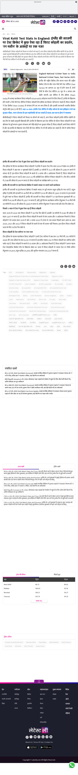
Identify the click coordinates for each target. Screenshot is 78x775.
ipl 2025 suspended (45, 284)
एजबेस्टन (39, 319)
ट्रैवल (41, 699)
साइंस (54, 699)
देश (3, 690)
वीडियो (68, 713)
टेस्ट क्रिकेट (23, 323)
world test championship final (58, 311)
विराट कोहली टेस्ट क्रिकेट (15, 330)
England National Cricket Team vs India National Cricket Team (28, 276)
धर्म (41, 717)
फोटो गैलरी (69, 709)
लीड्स (51, 326)
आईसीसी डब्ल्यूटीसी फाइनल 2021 (41, 315)
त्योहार (42, 713)
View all (39, 600)
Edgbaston (42, 272)
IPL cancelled (59, 284)
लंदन (45, 326)
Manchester (20, 299)
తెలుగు (71, 16)
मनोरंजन (17, 690)
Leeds (62, 296)
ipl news (69, 284)
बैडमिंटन (29, 708)
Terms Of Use (38, 742)
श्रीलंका (59, 330)
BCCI (10, 272)
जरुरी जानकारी (6, 699)
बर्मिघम (70, 323)
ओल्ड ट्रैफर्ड (48, 319)
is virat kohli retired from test (51, 292)
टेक (67, 694)
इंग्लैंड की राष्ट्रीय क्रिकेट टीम (16, 319)
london (69, 296)
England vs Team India (41, 280)
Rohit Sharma (66, 642)
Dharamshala (31, 272)
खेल (28, 690)
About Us (28, 742)
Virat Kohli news (56, 303)
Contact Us (49, 742)
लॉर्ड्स (58, 326)
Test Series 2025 (25, 303)
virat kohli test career (58, 307)
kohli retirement (36, 296)
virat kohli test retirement (17, 311)
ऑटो (67, 699)
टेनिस (29, 699)
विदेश (67, 690)
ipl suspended (26, 288)
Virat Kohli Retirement (16, 307)
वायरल (68, 704)
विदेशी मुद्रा (57, 574)
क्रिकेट (5, 69)
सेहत (41, 708)
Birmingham (20, 272)
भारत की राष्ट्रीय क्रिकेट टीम (25, 326)
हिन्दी (52, 16)
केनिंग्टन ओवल (13, 323)
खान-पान (42, 694)
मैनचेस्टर (38, 326)
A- (69, 69)
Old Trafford (31, 299)
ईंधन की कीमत (20, 574)
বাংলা (65, 16)
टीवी (16, 703)
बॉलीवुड (17, 694)
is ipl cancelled (13, 292)
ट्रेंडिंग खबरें (57, 466)
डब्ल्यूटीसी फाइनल (44, 323)
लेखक (54, 694)
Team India (62, 299)
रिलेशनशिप (43, 722)
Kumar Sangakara (50, 296)
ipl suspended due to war (58, 288)
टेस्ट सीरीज (33, 323)
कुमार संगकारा (58, 319)
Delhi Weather (54, 642)
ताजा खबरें (21, 466)
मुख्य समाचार (57, 690)
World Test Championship (37, 311)
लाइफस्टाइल (44, 690)
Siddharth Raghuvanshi (16, 69)
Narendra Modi (31, 642)
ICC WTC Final (66, 280)
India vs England (30, 284)
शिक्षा (3, 703)
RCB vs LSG (42, 299)
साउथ (16, 708)
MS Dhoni (18, 646)
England (52, 272)
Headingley (55, 280)
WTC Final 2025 (24, 315)
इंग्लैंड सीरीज (30, 319)
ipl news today (13, 288)
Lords (11, 299)
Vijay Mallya (42, 642)
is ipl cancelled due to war (30, 292)
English (45, 16)
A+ (73, 69)
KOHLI (25, 296)
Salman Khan (40, 646)
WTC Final (12, 315)
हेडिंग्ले (66, 330)
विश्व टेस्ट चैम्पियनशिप (47, 330)
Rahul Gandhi (28, 646)
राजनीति (4, 694)
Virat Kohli (44, 303)
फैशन (41, 703)
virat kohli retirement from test (37, 307)
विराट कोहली (66, 326)
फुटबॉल (29, 703)
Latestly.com (36, 760)
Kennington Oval (14, 296)
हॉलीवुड (17, 699)
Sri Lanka (52, 299)
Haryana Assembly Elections (14, 642)
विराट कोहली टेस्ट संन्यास (32, 330)
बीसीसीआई (12, 326)
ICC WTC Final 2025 (15, 284)
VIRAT (35, 303)
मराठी (58, 16)
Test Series (12, 303)
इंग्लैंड (55, 315)
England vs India (57, 276)
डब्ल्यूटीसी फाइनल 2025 (58, 323)
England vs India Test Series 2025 (19, 280)
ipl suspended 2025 (40, 288)
